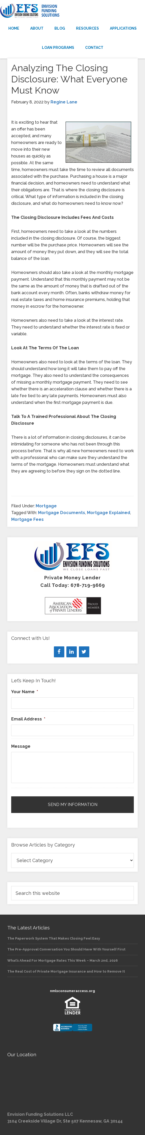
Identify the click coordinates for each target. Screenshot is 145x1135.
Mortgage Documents (61, 512)
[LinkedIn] (71, 651)
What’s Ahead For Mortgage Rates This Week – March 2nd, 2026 (62, 960)
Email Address (28, 719)
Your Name (24, 691)
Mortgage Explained (108, 512)
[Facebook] (59, 651)
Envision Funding (72, 11)
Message (20, 746)
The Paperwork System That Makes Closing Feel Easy (53, 938)
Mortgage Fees (27, 519)
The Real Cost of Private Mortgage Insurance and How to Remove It (66, 971)
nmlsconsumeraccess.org (72, 991)
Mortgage (46, 505)
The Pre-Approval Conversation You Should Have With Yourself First (66, 949)
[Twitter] (84, 651)
